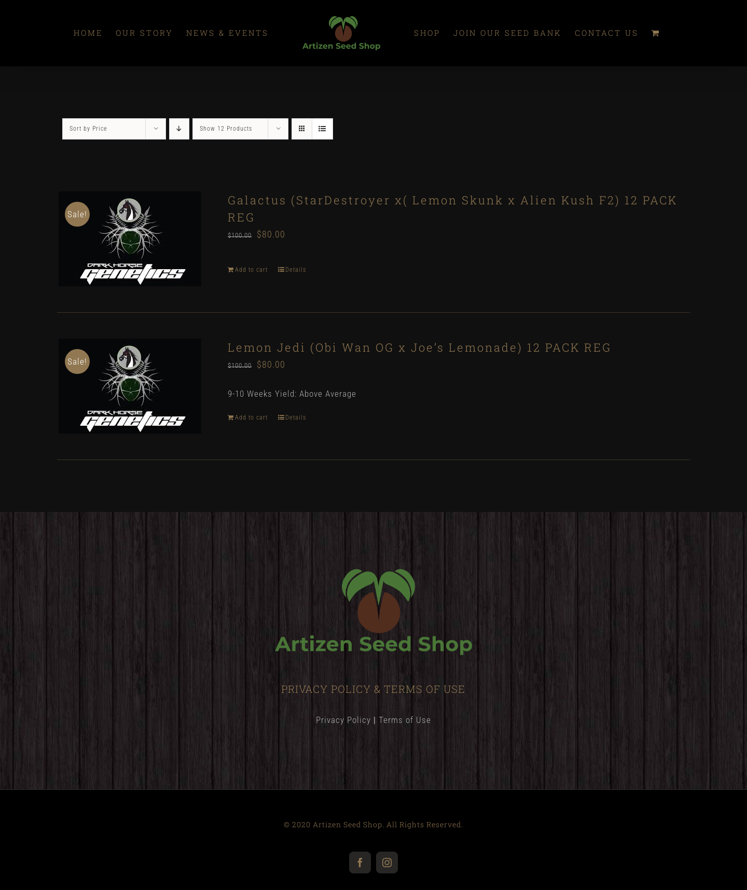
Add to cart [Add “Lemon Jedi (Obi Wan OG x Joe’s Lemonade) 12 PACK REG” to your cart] (251, 417)
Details (295, 269)
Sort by (88, 128)
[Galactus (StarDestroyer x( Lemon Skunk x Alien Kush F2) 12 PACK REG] (130, 238)
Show (226, 128)
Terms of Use (405, 720)
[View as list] (322, 129)
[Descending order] (179, 129)
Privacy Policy (343, 720)
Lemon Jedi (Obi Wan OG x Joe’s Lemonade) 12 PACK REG (420, 347)
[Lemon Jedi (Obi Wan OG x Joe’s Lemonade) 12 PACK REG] (130, 386)
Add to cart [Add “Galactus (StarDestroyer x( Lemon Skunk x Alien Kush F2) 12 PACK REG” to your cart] (251, 269)
